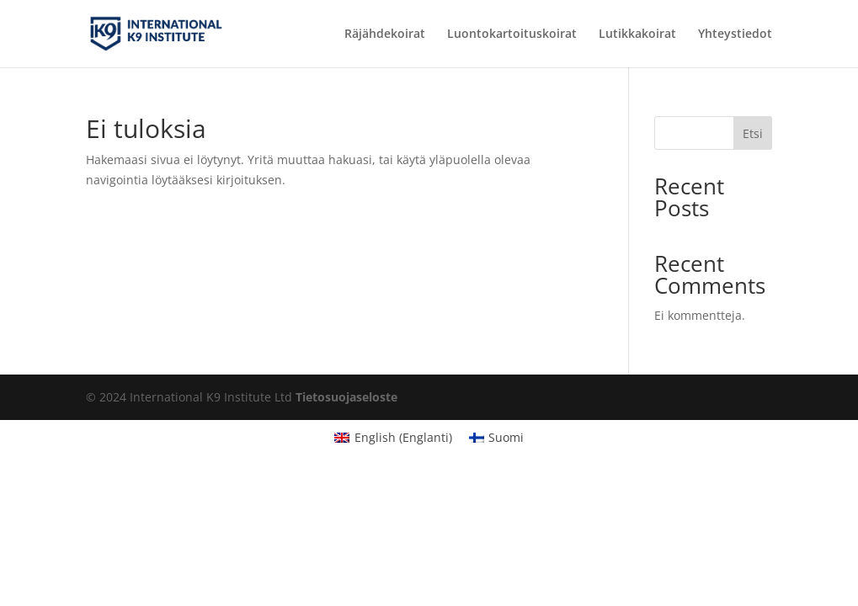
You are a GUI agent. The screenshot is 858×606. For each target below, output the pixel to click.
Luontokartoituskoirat (512, 34)
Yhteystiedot (735, 34)
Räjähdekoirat (384, 34)
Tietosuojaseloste (346, 397)
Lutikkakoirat (637, 34)
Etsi (753, 133)
